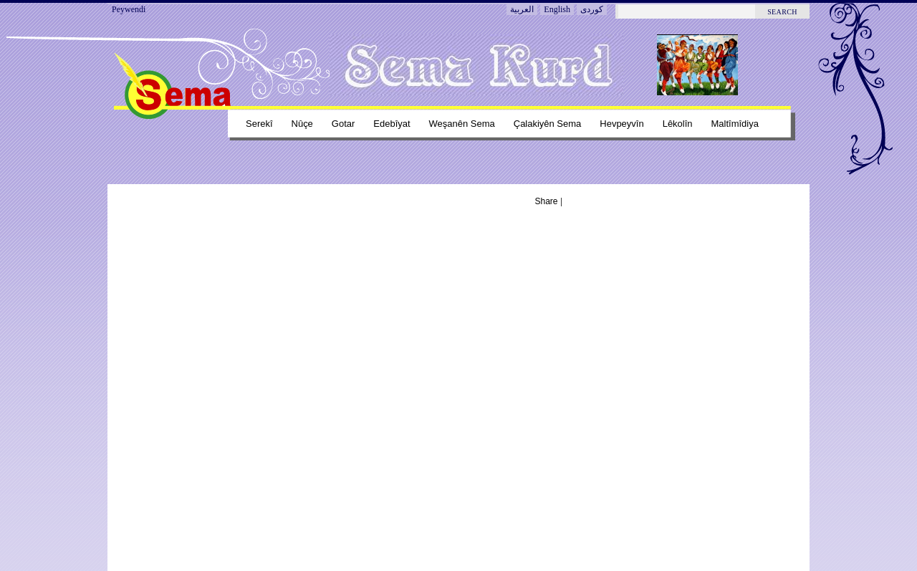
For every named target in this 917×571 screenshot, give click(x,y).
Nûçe (302, 123)
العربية (522, 9)
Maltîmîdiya (735, 123)
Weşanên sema (462, 123)
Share (546, 201)
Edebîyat (391, 123)
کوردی (591, 9)
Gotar (343, 123)
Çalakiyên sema (548, 123)
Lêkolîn (678, 123)
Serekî (259, 123)
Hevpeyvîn (621, 123)
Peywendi (128, 9)
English (557, 9)
